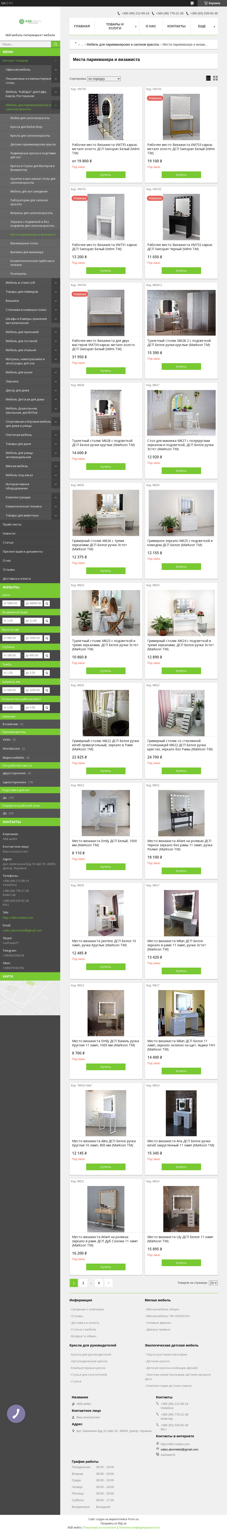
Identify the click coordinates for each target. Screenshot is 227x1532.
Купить (106, 175)
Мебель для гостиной (21, 341)
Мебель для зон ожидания (28, 191)
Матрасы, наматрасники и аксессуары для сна (25, 361)
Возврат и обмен (83, 1336)
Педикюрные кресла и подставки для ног (33, 155)
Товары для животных (22, 515)
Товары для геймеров (22, 291)
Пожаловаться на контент (99, 1527)
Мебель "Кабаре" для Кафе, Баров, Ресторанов (26, 94)
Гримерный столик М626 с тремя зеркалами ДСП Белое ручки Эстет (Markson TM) (99, 545)
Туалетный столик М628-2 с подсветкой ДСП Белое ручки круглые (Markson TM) (179, 343)
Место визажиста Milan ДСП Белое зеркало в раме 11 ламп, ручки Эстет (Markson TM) (176, 945)
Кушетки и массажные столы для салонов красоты (32, 181)
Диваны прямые (158, 1329)
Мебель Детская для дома (25, 399)
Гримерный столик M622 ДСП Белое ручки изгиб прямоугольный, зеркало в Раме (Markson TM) (105, 745)
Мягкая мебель (17, 466)
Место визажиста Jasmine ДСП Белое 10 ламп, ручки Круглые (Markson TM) (104, 943)
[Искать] (55, 44)
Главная (82, 26)
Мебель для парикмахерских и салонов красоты (28, 107)
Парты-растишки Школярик (166, 1354)
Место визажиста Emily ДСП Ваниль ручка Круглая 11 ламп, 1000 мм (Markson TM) (105, 1043)
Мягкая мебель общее (162, 1309)
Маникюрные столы (24, 243)
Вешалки (12, 301)
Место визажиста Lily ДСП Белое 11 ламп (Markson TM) (180, 1239)
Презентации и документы (23, 551)
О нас (7, 560)
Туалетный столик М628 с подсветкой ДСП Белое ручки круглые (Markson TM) (103, 443)
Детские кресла (158, 1361)
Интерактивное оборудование (17, 486)
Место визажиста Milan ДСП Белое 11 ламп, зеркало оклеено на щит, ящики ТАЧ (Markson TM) (181, 1045)
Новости (9, 533)
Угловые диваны (158, 1323)
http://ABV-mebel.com (18, 917)
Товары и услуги (115, 26)
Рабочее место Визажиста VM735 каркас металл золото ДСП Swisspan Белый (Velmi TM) (105, 149)
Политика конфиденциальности (139, 1527)
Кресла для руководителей (91, 1354)
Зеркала (12, 381)
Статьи (8, 542)
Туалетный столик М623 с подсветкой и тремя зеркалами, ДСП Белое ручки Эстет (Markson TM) (105, 645)
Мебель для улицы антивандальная (19, 455)
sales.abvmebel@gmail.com (22, 930)
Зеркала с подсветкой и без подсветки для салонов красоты (32, 224)
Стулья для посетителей (89, 1374)
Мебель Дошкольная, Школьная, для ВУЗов (22, 410)
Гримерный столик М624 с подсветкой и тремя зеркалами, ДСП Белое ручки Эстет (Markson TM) (180, 645)
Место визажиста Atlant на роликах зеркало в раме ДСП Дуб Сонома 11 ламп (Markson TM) (105, 1241)
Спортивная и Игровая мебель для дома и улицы (28, 423)
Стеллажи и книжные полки (26, 310)
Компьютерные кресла (88, 1368)
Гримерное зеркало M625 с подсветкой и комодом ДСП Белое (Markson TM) (180, 543)
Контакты (176, 26)
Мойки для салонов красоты (30, 118)
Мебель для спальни (21, 350)
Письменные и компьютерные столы (28, 80)
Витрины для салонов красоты (31, 213)
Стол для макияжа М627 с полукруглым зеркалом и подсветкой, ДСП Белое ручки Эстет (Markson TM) (180, 445)
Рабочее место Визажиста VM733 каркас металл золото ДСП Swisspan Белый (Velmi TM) (181, 149)
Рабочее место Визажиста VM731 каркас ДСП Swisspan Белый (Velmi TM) (104, 247)
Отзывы (9, 569)
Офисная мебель (18, 69)
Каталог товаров (15, 60)
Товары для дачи (18, 444)
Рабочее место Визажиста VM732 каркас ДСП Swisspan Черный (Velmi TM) (180, 247)
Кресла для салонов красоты (30, 136)
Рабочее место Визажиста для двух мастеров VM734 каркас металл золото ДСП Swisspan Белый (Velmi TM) (103, 345)
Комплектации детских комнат (169, 1386)
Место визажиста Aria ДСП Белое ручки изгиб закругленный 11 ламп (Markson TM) (180, 1143)
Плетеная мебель (19, 435)
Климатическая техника (24, 506)
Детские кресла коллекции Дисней (172, 1368)
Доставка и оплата (17, 578)
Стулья (76, 1381)
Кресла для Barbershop (26, 127)
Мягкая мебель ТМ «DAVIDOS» (168, 1316)
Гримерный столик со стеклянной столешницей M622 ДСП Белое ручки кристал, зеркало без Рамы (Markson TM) (180, 745)
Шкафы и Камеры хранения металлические (26, 321)
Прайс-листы (12, 524)
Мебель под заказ (19, 475)
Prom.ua (133, 1519)
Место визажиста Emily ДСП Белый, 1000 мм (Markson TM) (104, 843)
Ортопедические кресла (89, 1361)
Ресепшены (18, 274)
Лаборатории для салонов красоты (28, 202)
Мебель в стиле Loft (20, 282)
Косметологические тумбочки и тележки (32, 263)
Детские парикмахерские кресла (33, 144)
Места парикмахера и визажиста (32, 234)
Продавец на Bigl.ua (113, 1523)
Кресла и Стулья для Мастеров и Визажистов (32, 168)
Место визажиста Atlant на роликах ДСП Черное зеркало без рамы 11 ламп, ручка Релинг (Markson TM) (179, 845)
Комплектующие (18, 497)
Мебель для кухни (19, 372)
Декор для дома (17, 390)
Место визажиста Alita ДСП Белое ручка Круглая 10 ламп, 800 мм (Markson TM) (104, 1143)
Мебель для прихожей (22, 332)
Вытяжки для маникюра (26, 252)
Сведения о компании (87, 1309)
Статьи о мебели (83, 1329)
